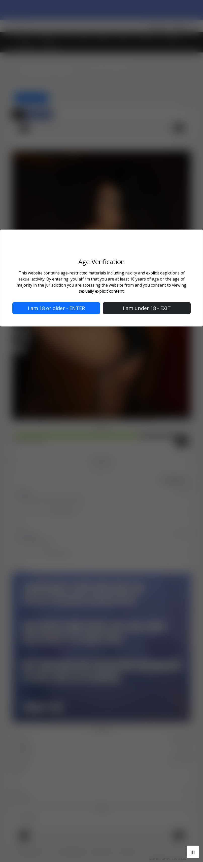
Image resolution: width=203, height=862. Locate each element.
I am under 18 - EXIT (147, 307)
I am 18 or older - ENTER (56, 307)
